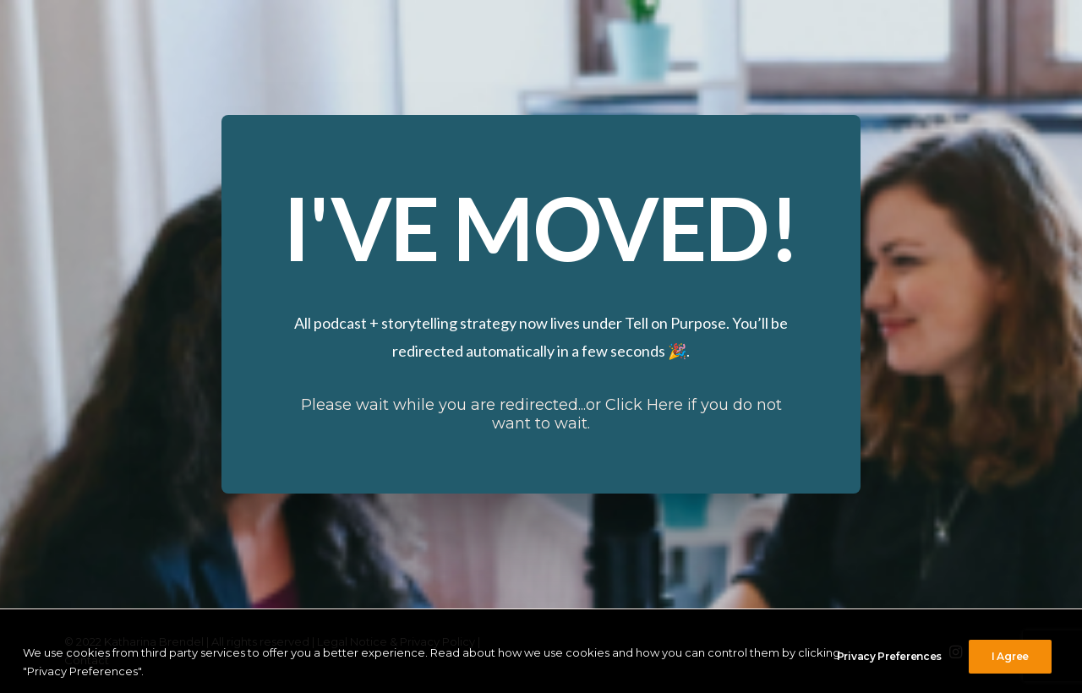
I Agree (1010, 671)
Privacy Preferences (889, 671)
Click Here (644, 405)
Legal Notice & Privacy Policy (396, 641)
